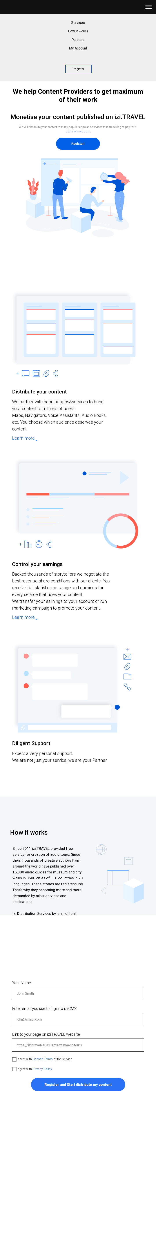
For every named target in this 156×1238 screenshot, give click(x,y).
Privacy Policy (42, 1069)
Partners (78, 40)
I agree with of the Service (42, 1059)
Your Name (21, 983)
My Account (78, 48)
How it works (78, 31)
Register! (78, 143)
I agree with (32, 1069)
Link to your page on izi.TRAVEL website (46, 1034)
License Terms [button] (43, 1059)
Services (78, 23)
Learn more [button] (23, 438)
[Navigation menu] (148, 7)
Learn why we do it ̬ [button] (78, 131)
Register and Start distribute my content (78, 1085)
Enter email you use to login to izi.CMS (44, 1008)
